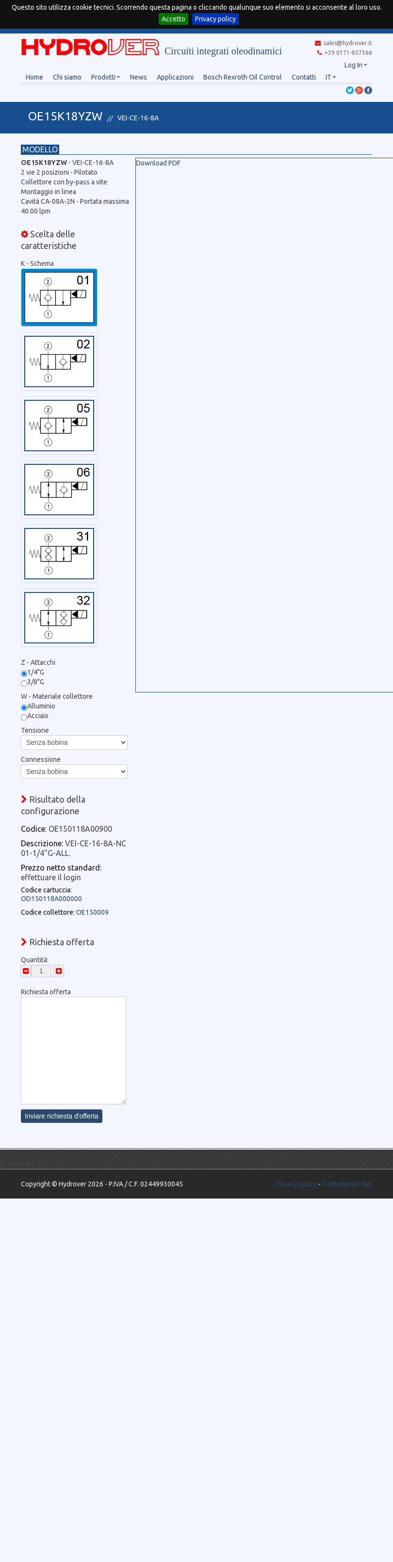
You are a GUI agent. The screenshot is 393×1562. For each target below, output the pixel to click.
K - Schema (37, 263)
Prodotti (105, 77)
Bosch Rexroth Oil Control (242, 77)
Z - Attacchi (38, 662)
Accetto (173, 19)
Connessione (41, 759)
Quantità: (35, 960)
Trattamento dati (347, 1184)
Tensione (35, 730)
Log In (355, 65)
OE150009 (92, 912)
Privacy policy (215, 19)
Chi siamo (67, 77)
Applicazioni (175, 77)
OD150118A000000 (51, 899)
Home (34, 77)
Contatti (304, 77)
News (138, 77)
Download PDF (158, 163)
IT (331, 77)
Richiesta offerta (46, 992)
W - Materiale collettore (57, 696)
